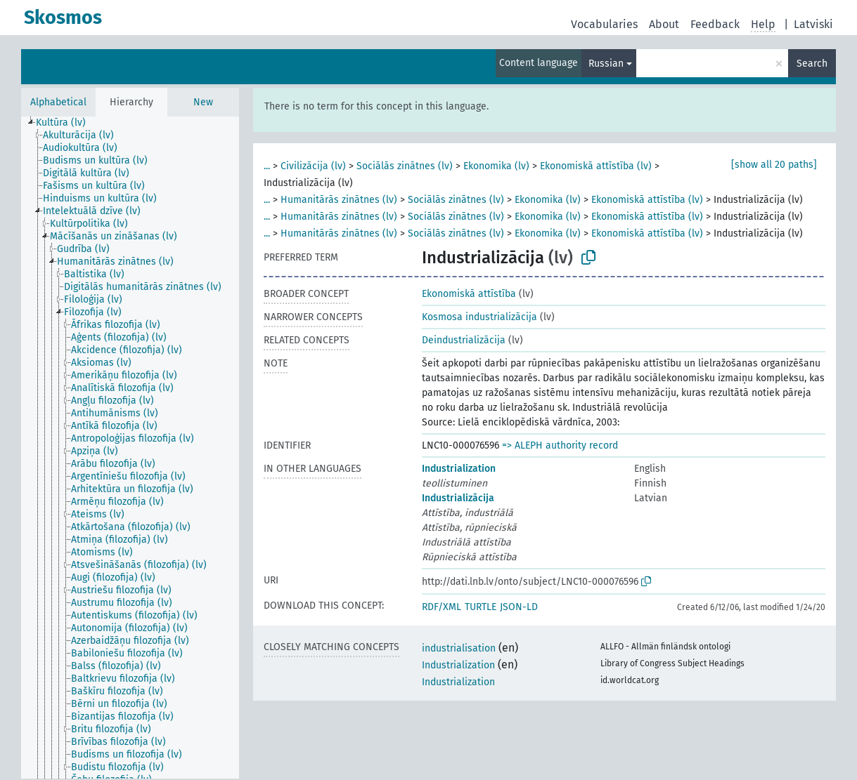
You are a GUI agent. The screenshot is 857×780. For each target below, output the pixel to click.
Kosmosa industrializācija (479, 317)
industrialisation (459, 648)
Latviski (813, 24)
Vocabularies (604, 24)
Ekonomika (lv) (496, 166)
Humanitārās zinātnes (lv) (339, 200)
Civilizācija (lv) (313, 166)
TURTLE (480, 607)
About (664, 24)
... (267, 166)
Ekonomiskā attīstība (469, 294)
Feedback (715, 24)
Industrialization (459, 469)
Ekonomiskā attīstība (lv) (596, 166)
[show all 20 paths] (774, 165)
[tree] (130, 448)
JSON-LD (519, 607)
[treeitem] (66, 123)
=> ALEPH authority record (560, 445)
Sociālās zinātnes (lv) (404, 166)
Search (812, 64)
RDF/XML (441, 607)
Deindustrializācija (463, 340)
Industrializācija (458, 498)
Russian (606, 64)
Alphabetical (58, 102)
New (203, 102)
